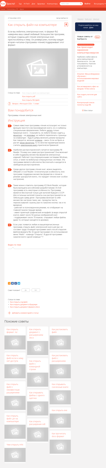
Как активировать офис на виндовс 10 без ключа (87, 87)
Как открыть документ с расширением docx (36, 333)
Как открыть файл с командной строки (35, 365)
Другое (22, 9)
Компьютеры (52, 4)
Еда (20, 4)
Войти (87, 3)
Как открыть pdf (28, 96)
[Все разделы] (100, 4)
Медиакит (80, 19)
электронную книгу (29, 145)
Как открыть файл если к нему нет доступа (15, 358)
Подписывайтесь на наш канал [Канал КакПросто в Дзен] (88, 26)
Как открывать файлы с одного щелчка (37, 395)
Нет (36, 290)
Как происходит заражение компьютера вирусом (88, 50)
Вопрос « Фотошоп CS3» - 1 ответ (25, 104)
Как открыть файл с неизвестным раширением (13, 388)
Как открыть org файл (18, 302)
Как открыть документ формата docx (25, 307)
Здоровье (41, 4)
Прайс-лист (88, 19)
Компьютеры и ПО (12, 9)
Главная (2, 9)
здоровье (31, 135)
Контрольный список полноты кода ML (85, 103)
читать (50, 130)
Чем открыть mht (15, 444)
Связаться (96, 19)
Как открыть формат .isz (12, 330)
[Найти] (80, 3)
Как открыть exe (59, 410)
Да (26, 290)
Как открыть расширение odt (37, 422)
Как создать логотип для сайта (87, 95)
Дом (33, 4)
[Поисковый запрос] (71, 3)
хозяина (38, 140)
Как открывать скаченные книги (60, 385)
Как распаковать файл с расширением (60, 358)
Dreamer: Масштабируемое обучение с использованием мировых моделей (88, 77)
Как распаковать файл (60, 330)
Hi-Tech (27, 4)
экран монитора (27, 142)
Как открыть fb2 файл (30, 100)
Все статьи (88, 110)
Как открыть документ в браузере (23, 304)
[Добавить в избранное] (66, 24)
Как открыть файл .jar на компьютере (13, 418)
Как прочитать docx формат (59, 435)
